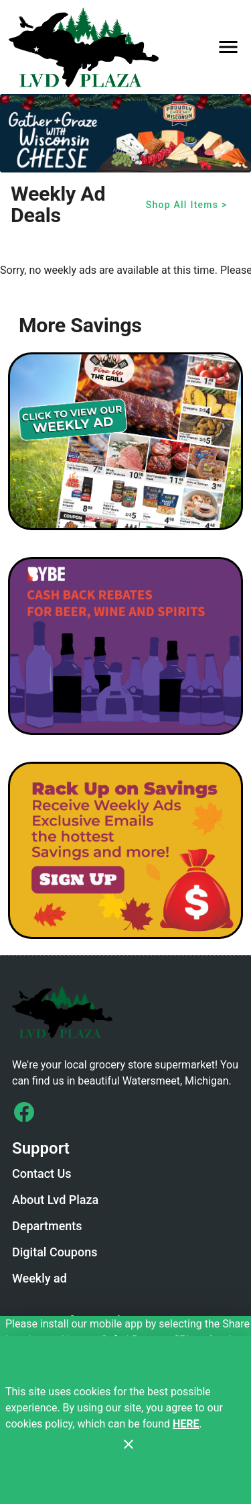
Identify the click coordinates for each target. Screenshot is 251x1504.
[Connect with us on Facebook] (24, 1112)
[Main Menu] (228, 47)
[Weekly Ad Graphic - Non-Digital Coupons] (125, 441)
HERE (186, 1423)
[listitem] (42, 1175)
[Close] (128, 1444)
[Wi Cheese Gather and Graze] (125, 133)
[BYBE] (125, 646)
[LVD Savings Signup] (125, 850)
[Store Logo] (125, 1011)
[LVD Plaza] (87, 47)
